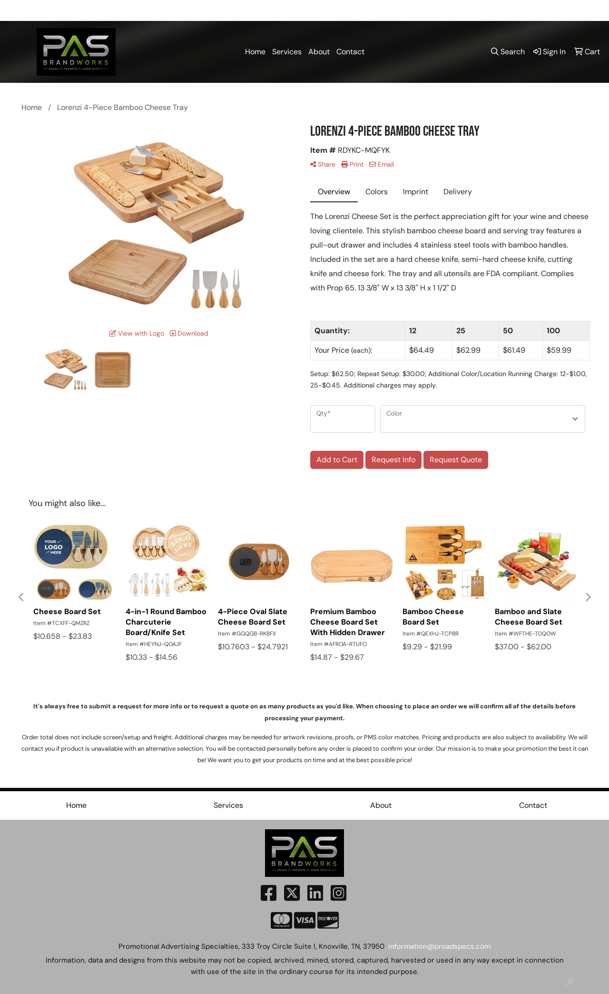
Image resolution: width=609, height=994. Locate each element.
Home (255, 52)
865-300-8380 (457, 10)
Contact (350, 52)
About (319, 52)
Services (287, 52)
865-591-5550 (397, 10)
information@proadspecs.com (545, 10)
